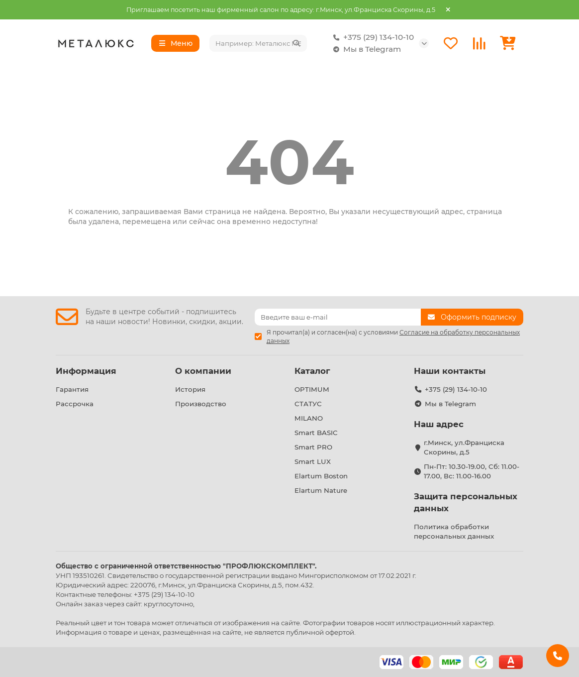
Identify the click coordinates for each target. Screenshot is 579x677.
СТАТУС (308, 404)
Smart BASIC (316, 433)
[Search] (258, 43)
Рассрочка (75, 404)
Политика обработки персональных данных (454, 531)
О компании (203, 371)
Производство (200, 404)
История (190, 389)
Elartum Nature (320, 490)
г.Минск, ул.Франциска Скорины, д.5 (464, 447)
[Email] (338, 317)
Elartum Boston (321, 476)
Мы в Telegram (365, 49)
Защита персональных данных (465, 502)
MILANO (308, 418)
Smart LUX (312, 461)
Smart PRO (313, 447)
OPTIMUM (311, 389)
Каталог (312, 371)
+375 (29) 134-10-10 (371, 37)
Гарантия (72, 389)
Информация (86, 371)
